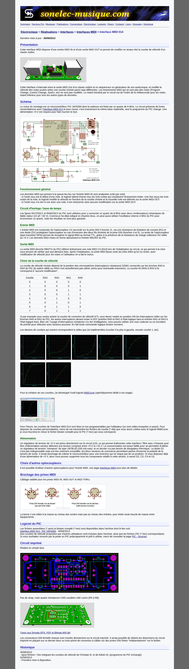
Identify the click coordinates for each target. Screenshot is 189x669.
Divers (111, 24)
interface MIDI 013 (53, 109)
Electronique (90, 24)
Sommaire (25, 24)
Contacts (120, 24)
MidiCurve (89, 392)
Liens (128, 24)
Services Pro (38, 24)
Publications (62, 24)
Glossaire (137, 24)
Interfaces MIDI (87, 32)
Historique (148, 24)
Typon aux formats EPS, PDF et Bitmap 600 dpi (45, 632)
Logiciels (102, 24)
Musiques (50, 24)
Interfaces (67, 32)
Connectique (76, 24)
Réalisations (49, 32)
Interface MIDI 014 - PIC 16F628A (38, 531)
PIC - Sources (139, 536)
